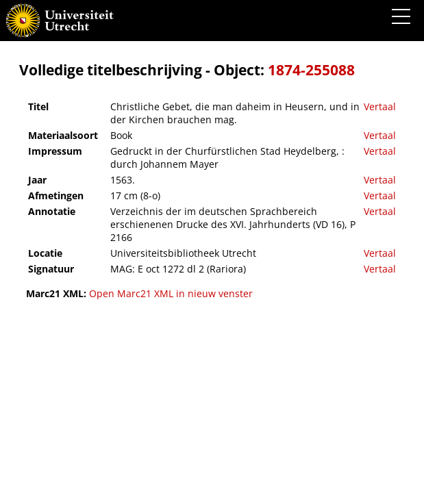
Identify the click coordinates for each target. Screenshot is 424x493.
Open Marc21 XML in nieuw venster (171, 293)
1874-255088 (311, 69)
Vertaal (380, 106)
